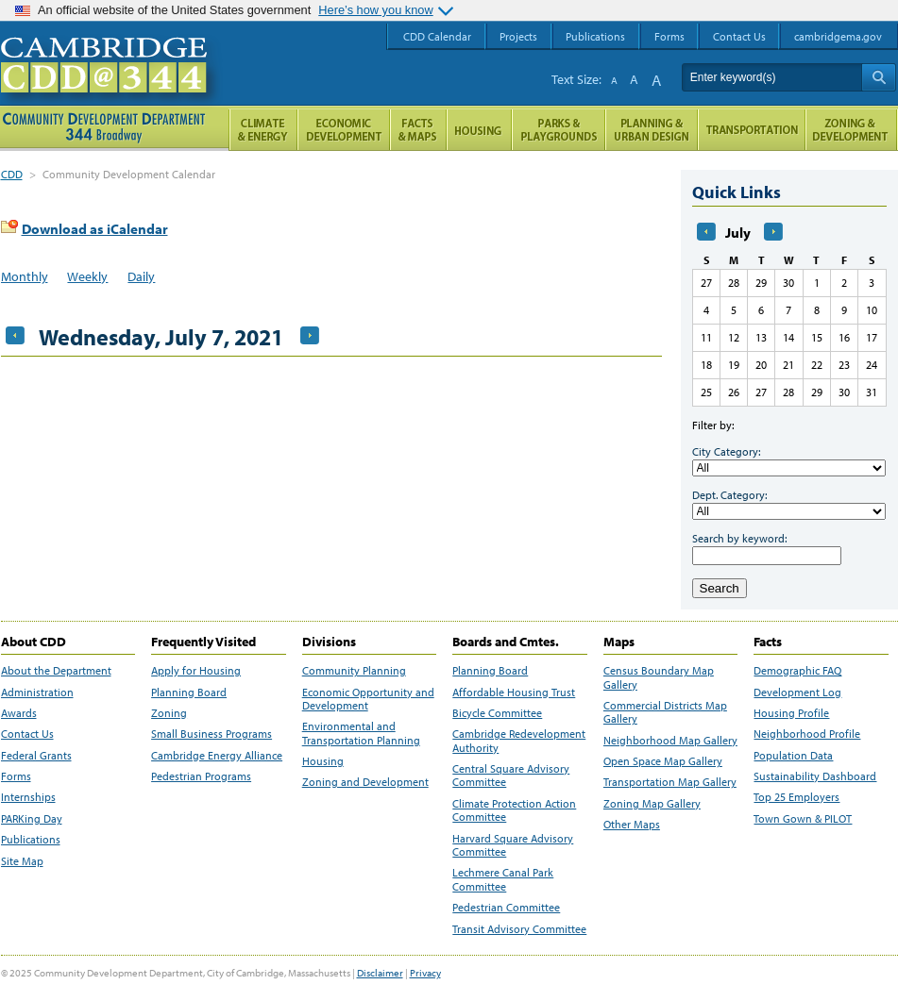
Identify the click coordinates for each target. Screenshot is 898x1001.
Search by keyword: (739, 538)
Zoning (169, 713)
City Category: (726, 451)
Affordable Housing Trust (513, 692)
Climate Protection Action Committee (514, 810)
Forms (16, 776)
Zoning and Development (365, 782)
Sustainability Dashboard (815, 776)
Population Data (793, 755)
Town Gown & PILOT (803, 819)
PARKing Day (31, 819)
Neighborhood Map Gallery (670, 740)
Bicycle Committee (497, 713)
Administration (37, 692)
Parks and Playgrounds (558, 129)
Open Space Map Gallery (662, 761)
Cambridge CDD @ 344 (112, 84)
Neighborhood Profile (807, 734)
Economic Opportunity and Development (368, 699)
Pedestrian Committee (506, 907)
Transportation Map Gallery (670, 782)
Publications (30, 839)
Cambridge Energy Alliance (216, 755)
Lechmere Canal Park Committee (502, 879)
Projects (518, 36)
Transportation (751, 129)
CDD (12, 174)
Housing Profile (791, 713)
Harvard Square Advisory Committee (512, 845)
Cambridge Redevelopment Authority (518, 740)
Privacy (425, 972)
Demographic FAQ (797, 670)
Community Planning (354, 670)
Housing (323, 761)
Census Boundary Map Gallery (658, 677)
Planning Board (189, 692)
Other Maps (631, 824)
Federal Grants (36, 755)
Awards (19, 713)
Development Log (797, 692)
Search (719, 588)
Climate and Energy (263, 129)
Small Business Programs (211, 734)
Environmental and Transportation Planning (361, 733)
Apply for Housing (196, 670)
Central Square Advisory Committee (510, 775)
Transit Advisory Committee (519, 929)
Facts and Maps (418, 129)
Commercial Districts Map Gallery (665, 712)
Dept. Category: (729, 495)
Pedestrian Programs (201, 776)
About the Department (56, 670)
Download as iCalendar (95, 229)
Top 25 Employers (796, 797)
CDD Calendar (437, 36)
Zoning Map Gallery (652, 803)
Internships (28, 797)
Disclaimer (380, 972)
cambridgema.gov (838, 36)
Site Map (22, 861)
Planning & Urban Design (651, 129)
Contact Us (27, 734)
